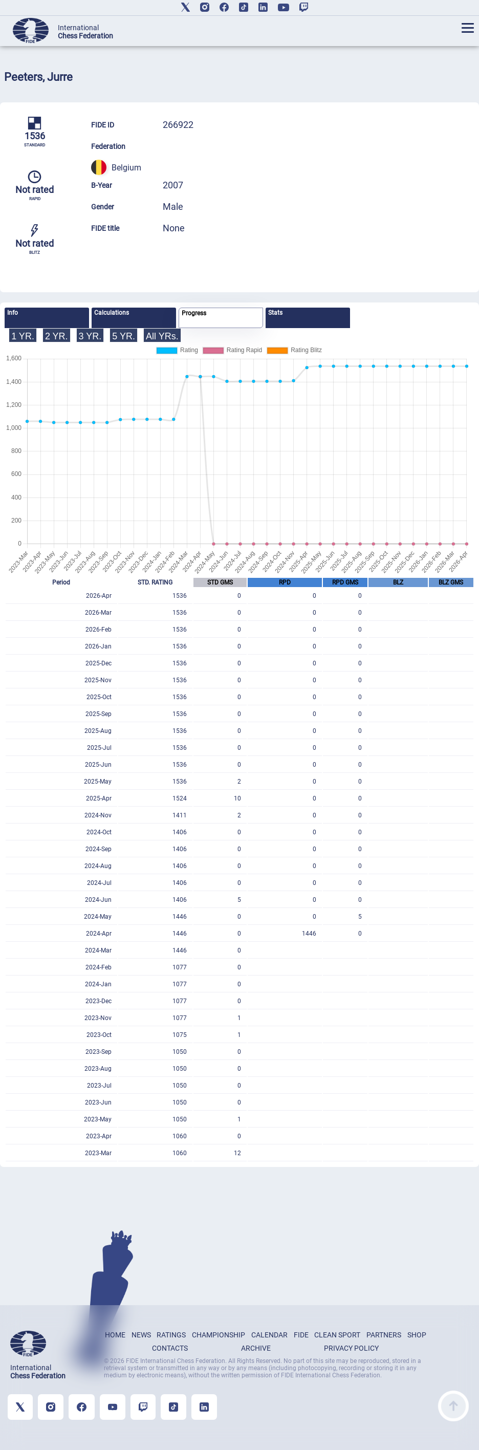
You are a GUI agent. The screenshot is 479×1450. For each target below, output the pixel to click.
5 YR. (123, 336)
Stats (275, 312)
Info (12, 312)
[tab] (47, 318)
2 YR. (56, 336)
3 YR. (90, 336)
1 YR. (22, 336)
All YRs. (162, 336)
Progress (194, 313)
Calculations (111, 312)
